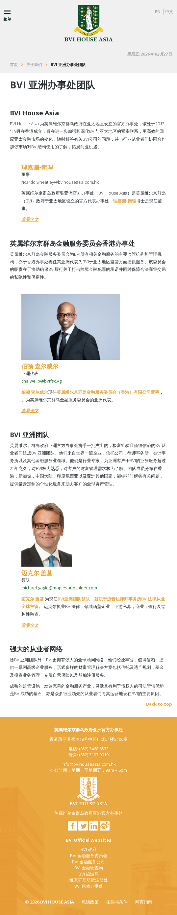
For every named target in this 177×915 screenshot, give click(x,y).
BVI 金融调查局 (88, 868)
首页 (14, 64)
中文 (169, 11)
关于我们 (34, 64)
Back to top (159, 704)
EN (158, 11)
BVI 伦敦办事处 (88, 886)
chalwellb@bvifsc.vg (41, 381)
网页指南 (143, 902)
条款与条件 (117, 902)
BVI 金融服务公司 (88, 862)
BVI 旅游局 (89, 874)
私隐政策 (90, 902)
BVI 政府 (88, 849)
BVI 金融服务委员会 (88, 855)
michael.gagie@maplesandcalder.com (59, 588)
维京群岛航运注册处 (88, 880)
